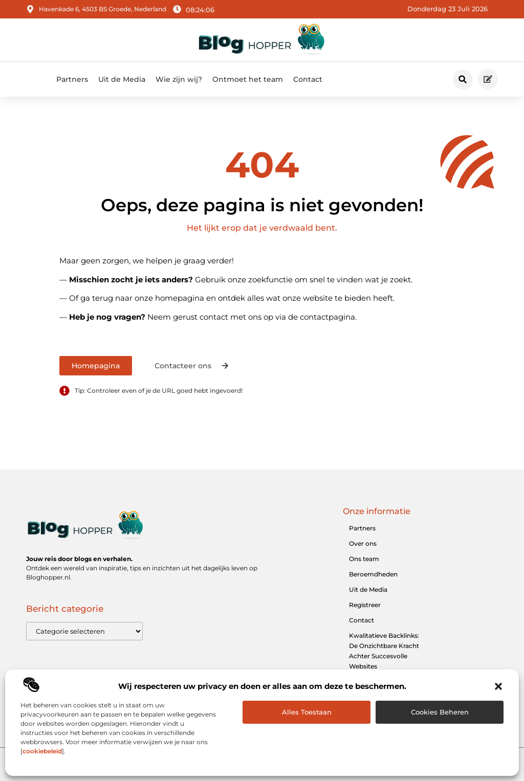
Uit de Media (121, 79)
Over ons (363, 543)
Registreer (365, 605)
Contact (307, 79)
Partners (72, 79)
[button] (498, 686)
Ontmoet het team (247, 79)
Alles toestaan (307, 712)
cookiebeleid (42, 751)
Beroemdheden (373, 574)
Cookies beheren (440, 712)
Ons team (364, 559)
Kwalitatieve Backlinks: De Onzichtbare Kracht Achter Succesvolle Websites (384, 651)
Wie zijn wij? (179, 79)
